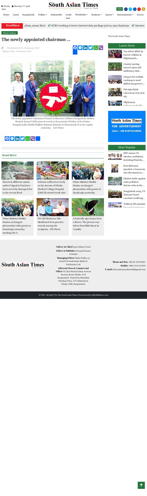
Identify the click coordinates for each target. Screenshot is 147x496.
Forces (140, 14)
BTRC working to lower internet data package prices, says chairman (91, 25)
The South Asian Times (119, 36)
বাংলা (120, 9)
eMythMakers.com (99, 295)
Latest (16, 14)
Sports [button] (108, 14)
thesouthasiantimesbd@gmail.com (129, 269)
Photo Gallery (9, 33)
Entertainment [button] (124, 14)
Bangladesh (28, 14)
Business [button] (96, 14)
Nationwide (56, 14)
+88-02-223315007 (137, 262)
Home (6, 14)
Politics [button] (41, 14)
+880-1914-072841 (137, 265)
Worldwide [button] (80, 14)
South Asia (68, 16)
